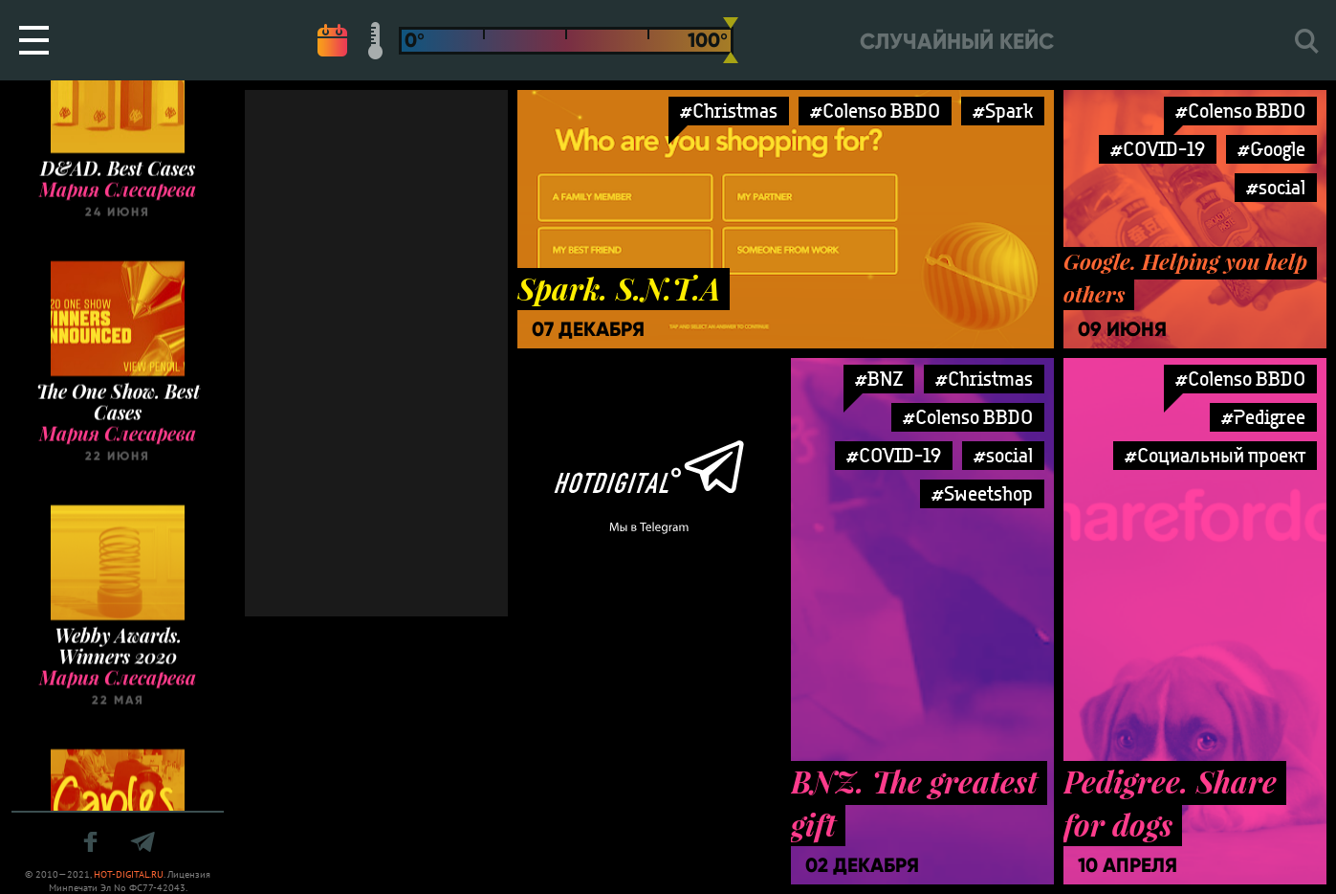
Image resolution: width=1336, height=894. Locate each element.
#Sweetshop (982, 493)
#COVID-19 (1157, 149)
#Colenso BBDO (875, 110)
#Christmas (729, 110)
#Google (1271, 149)
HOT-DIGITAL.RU (129, 874)
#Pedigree (1263, 417)
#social (1275, 187)
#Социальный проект (1215, 455)
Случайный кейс (957, 42)
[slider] (730, 40)
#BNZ (879, 378)
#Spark (1003, 110)
